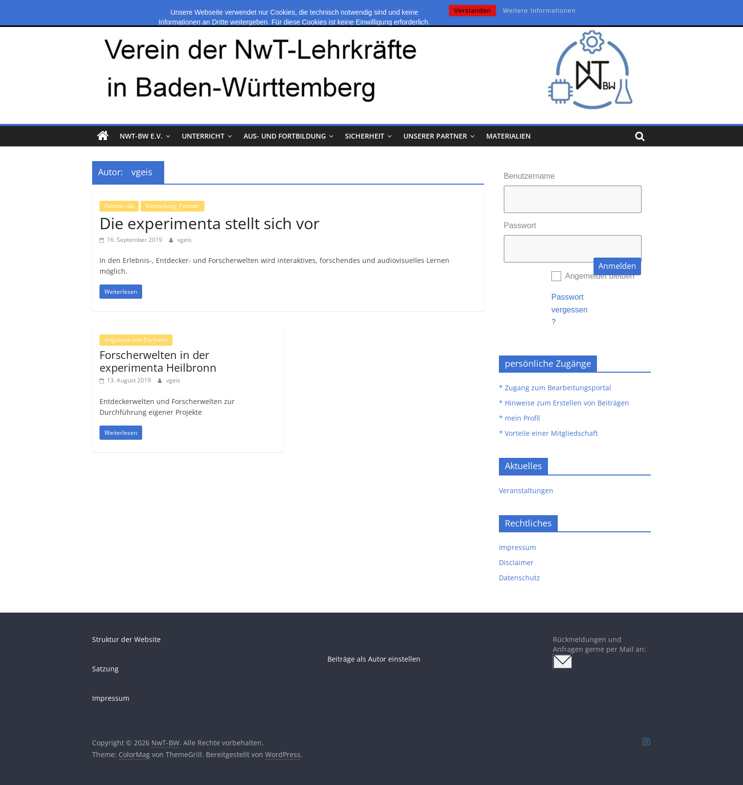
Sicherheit (364, 136)
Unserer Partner (435, 136)
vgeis (184, 240)
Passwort (520, 225)
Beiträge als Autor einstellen (374, 659)
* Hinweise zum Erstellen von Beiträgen (564, 402)
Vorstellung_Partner (172, 206)
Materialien (508, 136)
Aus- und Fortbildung (285, 136)
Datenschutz (519, 577)
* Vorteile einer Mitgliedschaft (548, 433)
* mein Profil (519, 418)
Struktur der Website (126, 639)
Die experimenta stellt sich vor (209, 223)
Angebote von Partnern (136, 339)
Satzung (105, 668)
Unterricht (203, 136)
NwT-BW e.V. (141, 136)
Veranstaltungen (526, 490)
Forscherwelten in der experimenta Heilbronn (158, 361)
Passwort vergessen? (569, 309)
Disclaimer (516, 562)
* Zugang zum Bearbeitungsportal (555, 387)
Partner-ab (119, 206)
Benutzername (529, 176)
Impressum (517, 547)
